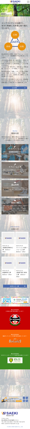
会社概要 (18, 88)
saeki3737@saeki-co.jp (12, 423)
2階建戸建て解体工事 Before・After (21, 274)
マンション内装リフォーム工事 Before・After (21, 250)
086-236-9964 (8, 422)
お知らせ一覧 (17, 286)
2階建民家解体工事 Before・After (7, 250)
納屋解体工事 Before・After (7, 273)
